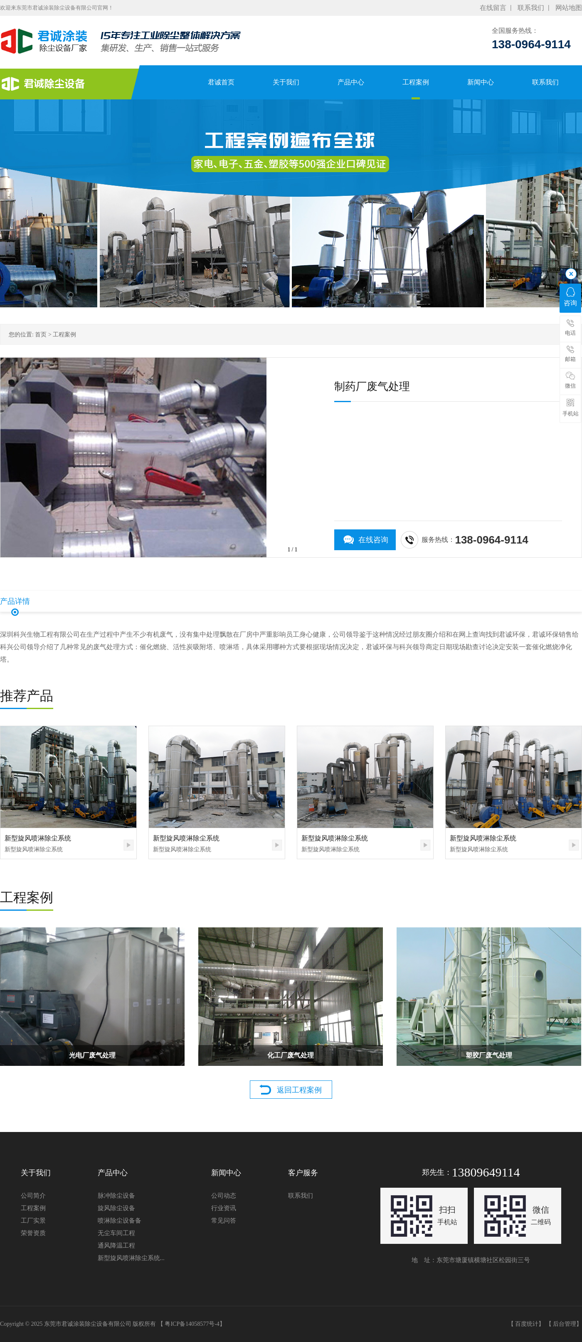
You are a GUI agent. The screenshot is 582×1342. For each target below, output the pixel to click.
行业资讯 (223, 1208)
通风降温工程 (116, 1245)
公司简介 (33, 1195)
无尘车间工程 (116, 1233)
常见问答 (223, 1220)
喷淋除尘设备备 (119, 1220)
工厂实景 (33, 1220)
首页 (41, 334)
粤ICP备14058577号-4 (192, 1324)
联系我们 (531, 7)
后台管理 (564, 1324)
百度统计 (526, 1324)
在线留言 (493, 7)
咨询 (570, 296)
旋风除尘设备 (116, 1208)
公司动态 (223, 1195)
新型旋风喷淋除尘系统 (38, 838)
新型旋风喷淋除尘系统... (131, 1258)
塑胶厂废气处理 (489, 1055)
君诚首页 (213, 82)
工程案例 (64, 334)
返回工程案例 (299, 1090)
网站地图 (568, 7)
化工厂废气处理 (290, 1055)
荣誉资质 (33, 1233)
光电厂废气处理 (92, 1055)
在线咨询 (373, 540)
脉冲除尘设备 (116, 1195)
